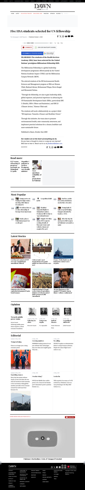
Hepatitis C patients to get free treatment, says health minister (25, 166)
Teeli (55, 478)
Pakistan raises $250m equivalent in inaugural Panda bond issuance (20, 291)
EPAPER (5, 1)
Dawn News (45, 481)
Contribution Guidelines (12, 473)
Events (57, 1)
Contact (11, 470)
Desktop (33, 477)
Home (12, 13)
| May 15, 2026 (42, 9)
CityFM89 (44, 1)
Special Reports (46, 477)
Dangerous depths (43, 321)
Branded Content (24, 481)
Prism (44, 472)
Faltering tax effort (31, 321)
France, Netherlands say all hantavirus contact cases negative (62, 261)
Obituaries (78, 1)
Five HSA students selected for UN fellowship (40, 31)
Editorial (16, 335)
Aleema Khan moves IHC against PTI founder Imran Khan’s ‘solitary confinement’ (63, 291)
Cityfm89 (56, 474)
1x (55, 43)
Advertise (51, 1)
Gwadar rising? (37, 376)
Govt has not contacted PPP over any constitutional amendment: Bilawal (20, 261)
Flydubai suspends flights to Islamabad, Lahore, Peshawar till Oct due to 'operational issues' (44, 212)
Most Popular (18, 194)
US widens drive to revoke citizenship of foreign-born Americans (23, 210)
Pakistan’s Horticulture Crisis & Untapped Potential (43, 459)
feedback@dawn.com (55, 143)
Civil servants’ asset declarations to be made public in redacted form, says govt (41, 262)
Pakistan (46, 13)
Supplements (64, 1)
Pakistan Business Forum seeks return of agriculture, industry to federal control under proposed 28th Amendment (41, 292)
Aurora (38, 1)
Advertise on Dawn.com (23, 478)
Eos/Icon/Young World (58, 471)
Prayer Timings (35, 470)
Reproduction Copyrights (24, 475)
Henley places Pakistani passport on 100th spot (22, 221)
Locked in (57, 376)
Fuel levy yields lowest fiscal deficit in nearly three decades (65, 201)
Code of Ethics (13, 476)
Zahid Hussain (67, 325)
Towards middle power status (17, 318)
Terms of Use (12, 481)
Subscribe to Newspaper (23, 471)
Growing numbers (38, 341)
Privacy (11, 483)
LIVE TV (11, 1)
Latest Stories (18, 236)
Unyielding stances (17, 375)
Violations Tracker (26, 13)
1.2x (58, 43)
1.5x (61, 43)
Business (58, 13)
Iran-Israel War (37, 13)
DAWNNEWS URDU (19, 1)
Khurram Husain (31, 325)
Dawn (43, 470)
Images (27, 1)
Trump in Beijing (16, 342)
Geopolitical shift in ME (67, 321)
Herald (32, 1)
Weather (33, 475)
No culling (57, 341)
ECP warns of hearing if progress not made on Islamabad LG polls (15, 166)
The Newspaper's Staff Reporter (18, 37)
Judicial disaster (54, 321)
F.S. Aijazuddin (43, 325)
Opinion (52, 13)
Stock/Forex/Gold (36, 472)
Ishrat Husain (14, 322)
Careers (71, 1)
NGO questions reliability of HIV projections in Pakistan (36, 176)
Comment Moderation (12, 486)
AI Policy (11, 478)
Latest (17, 13)
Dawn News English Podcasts (20, 416)
